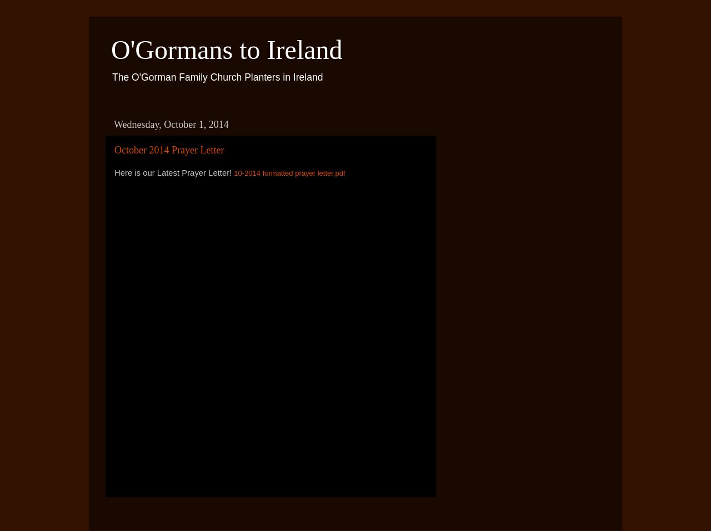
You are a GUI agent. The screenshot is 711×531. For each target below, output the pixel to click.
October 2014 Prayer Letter (169, 150)
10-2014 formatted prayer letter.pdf (289, 173)
